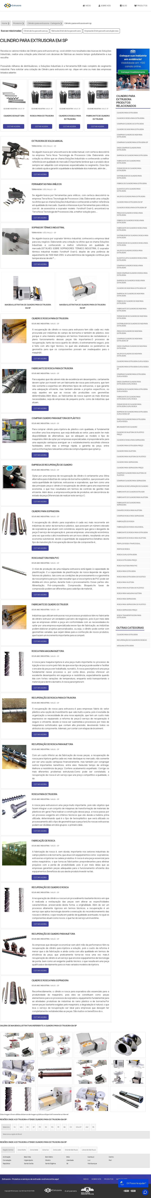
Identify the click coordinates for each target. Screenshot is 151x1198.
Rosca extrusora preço (127, 560)
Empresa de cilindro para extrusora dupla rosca (101, 31)
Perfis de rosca (123, 549)
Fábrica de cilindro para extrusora (132, 183)
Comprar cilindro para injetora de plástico (131, 474)
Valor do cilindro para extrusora (131, 196)
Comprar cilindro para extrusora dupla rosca (131, 375)
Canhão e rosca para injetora (129, 510)
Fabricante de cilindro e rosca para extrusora (132, 229)
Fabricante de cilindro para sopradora (128, 504)
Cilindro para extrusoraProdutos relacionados (126, 101)
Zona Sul (45, 1150)
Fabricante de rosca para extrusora (132, 532)
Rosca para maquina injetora (129, 593)
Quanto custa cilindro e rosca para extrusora (132, 259)
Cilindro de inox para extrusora (130, 129)
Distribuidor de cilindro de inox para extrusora (132, 325)
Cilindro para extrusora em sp (130, 202)
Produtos (108, 1179)
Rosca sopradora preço (127, 610)
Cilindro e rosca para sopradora (131, 440)
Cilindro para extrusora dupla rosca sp (133, 368)
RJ (15, 1127)
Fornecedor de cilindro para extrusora (129, 169)
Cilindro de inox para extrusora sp (36, 31)
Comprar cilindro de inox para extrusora (129, 136)
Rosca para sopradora (126, 599)
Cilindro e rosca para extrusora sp (131, 207)
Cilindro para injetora (126, 451)
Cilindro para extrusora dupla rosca (133, 361)
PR (40, 1127)
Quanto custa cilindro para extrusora (129, 190)
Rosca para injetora (125, 582)
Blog (123, 5)
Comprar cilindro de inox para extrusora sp (129, 340)
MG (21, 1127)
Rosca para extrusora (126, 571)
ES (27, 1127)
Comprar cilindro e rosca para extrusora (130, 266)
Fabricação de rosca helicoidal (130, 527)
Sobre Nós (105, 5)
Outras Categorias (130, 628)
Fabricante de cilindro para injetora (132, 497)
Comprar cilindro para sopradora (131, 481)
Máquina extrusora (125, 646)
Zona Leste (57, 1150)
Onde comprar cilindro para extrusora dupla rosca (129, 383)
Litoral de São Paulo (89, 1150)
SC (46, 1127)
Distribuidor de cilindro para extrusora (129, 177)
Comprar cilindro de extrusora (130, 124)
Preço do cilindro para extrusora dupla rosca (131, 420)
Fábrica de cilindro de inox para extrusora (66, 31)
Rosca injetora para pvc (127, 566)
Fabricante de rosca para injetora (131, 538)
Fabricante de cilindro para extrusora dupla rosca (128, 398)
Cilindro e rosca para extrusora (130, 118)
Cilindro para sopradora (127, 462)
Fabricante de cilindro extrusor (131, 492)
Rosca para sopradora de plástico (131, 604)
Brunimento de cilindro (127, 427)
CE (71, 1127)
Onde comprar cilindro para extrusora (129, 149)
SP (34, 1127)
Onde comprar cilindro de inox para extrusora (132, 347)
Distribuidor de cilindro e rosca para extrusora (132, 236)
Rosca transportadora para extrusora (129, 616)
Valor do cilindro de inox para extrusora (129, 355)
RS (52, 1127)
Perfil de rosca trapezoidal (128, 543)
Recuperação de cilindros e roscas (132, 640)
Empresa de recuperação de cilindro (132, 486)
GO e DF (78, 1127)
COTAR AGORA (13, 126)
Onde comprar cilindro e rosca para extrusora (132, 274)
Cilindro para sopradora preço (130, 468)
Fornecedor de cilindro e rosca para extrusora (132, 244)
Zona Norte (22, 1150)
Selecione (6, 1127)
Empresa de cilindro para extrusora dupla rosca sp (132, 413)
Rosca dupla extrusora (127, 554)
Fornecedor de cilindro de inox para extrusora (132, 317)
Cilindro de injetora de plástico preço (130, 433)
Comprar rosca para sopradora (130, 516)
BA (65, 1127)
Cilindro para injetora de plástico (131, 456)
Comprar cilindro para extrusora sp (132, 142)
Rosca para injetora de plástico (130, 588)
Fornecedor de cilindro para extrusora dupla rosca (129, 405)
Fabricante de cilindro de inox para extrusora (131, 310)
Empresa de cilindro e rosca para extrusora (131, 281)
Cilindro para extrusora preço (130, 445)
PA (93, 1127)
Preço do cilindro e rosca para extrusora (130, 214)
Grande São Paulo (71, 1150)
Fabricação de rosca (125, 521)
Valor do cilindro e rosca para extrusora (130, 251)
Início (87, 5)
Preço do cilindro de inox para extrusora (129, 332)
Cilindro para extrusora (127, 113)
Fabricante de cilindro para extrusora (128, 162)
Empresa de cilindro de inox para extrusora (130, 294)
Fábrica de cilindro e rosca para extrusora (130, 221)
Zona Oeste (34, 1150)
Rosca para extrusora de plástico (131, 577)
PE (58, 1127)
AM (87, 1127)
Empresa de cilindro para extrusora (132, 155)
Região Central (8, 1150)
